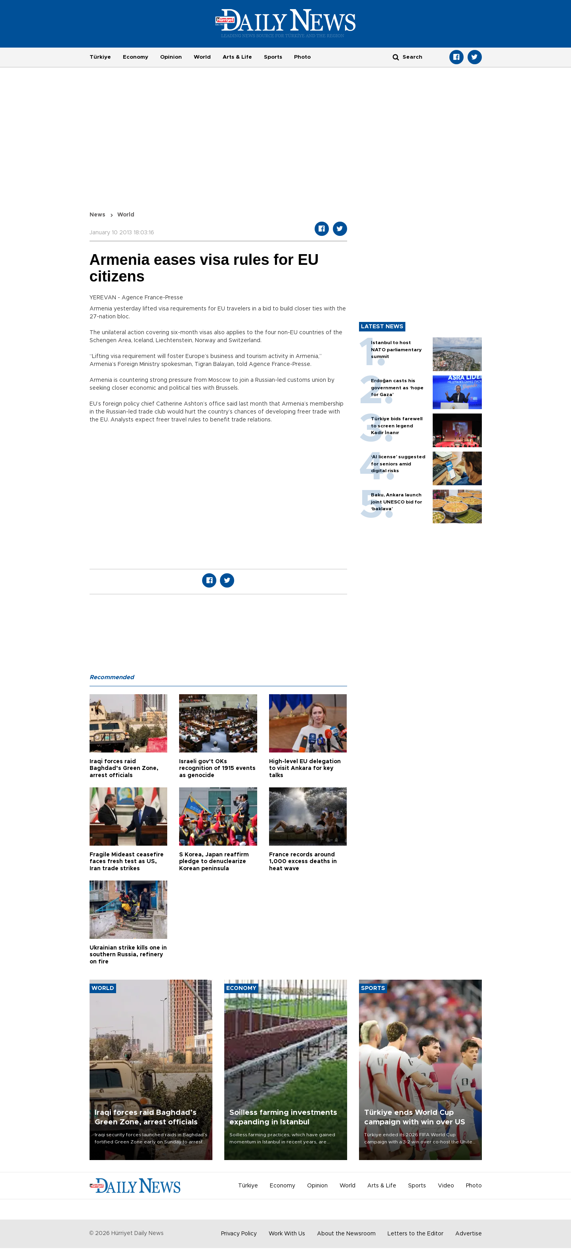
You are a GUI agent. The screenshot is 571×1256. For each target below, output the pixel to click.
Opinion (171, 57)
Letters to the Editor (415, 1234)
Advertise (468, 1234)
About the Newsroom (346, 1234)
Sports (273, 57)
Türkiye (100, 57)
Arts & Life (237, 57)
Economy (135, 57)
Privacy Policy (239, 1234)
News (97, 215)
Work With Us (287, 1234)
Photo (302, 57)
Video (446, 1186)
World (202, 57)
